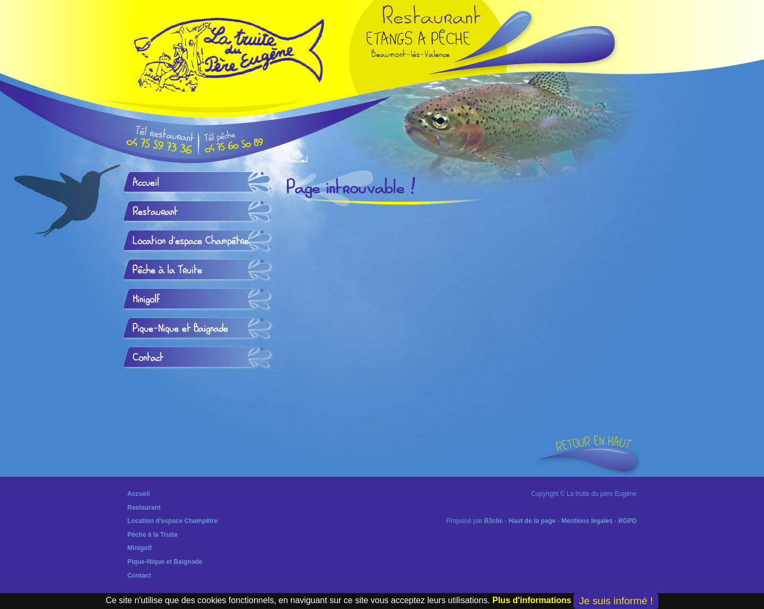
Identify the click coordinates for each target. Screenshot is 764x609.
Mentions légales (587, 521)
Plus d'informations (531, 600)
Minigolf (146, 299)
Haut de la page (532, 521)
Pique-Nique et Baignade (180, 328)
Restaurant (155, 211)
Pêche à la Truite (167, 270)
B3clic (493, 521)
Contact (148, 357)
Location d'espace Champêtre (191, 241)
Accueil (297, 160)
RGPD (627, 521)
